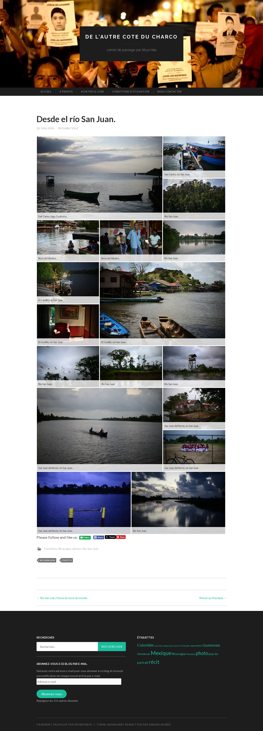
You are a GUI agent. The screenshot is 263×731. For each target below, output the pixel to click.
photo (67, 560)
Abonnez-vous (51, 694)
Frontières (51, 548)
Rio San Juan (93, 548)
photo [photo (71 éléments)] (202, 653)
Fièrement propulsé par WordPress (64, 724)
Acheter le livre (92, 91)
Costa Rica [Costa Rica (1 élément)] (158, 646)
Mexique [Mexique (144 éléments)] (161, 653)
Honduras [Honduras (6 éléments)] (143, 654)
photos (78, 548)
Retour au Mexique (212, 597)
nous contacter (169, 91)
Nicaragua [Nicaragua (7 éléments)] (179, 654)
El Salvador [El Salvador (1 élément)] (185, 646)
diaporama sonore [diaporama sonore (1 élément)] (172, 646)
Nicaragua (65, 548)
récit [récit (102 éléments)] (154, 662)
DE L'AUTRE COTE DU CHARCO (131, 36)
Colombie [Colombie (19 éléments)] (145, 645)
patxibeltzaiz (70, 128)
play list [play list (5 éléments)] (213, 654)
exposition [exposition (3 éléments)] (196, 645)
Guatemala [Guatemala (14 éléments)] (211, 645)
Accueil (46, 91)
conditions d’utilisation (130, 91)
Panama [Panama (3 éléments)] (190, 654)
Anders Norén (160, 724)
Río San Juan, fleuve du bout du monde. (62, 597)
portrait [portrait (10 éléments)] (142, 662)
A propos (66, 91)
